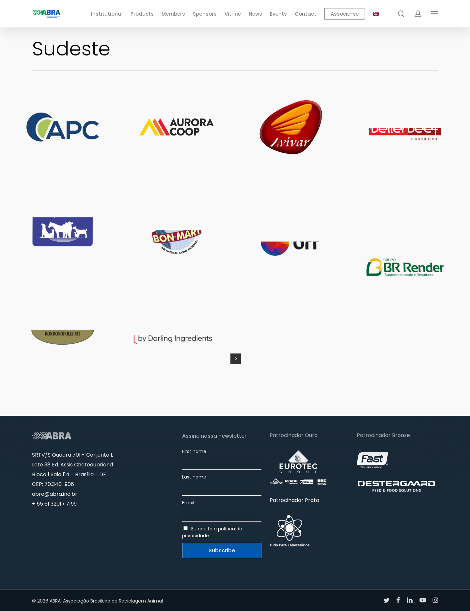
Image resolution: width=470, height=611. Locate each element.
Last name (194, 477)
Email (188, 502)
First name (194, 451)
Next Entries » (235, 358)
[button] (434, 13)
